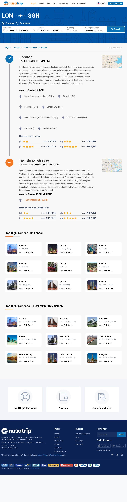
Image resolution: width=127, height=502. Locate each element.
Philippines (39, 442)
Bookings (79, 441)
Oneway (10, 23)
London (17, 48)
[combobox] (17, 29)
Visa (48, 3)
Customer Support (78, 3)
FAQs (78, 437)
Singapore (30, 442)
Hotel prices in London (29, 136)
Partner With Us (60, 451)
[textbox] (17, 29)
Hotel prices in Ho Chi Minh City (34, 208)
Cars (54, 3)
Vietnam (4, 445)
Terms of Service (56, 455)
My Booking (63, 3)
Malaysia (21, 442)
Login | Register (115, 3)
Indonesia (11, 442)
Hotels (41, 3)
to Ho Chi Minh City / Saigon (35, 48)
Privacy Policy (42, 455)
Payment (79, 444)
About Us (58, 448)
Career (57, 444)
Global (3, 442)
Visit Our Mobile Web (104, 450)
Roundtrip (25, 23)
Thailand (13, 445)
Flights (34, 3)
